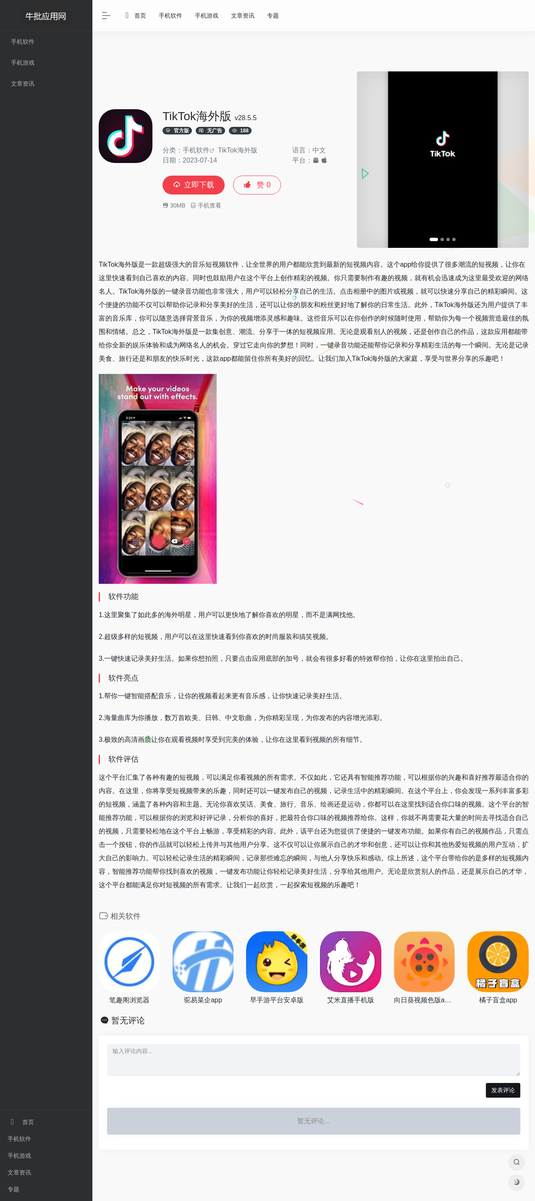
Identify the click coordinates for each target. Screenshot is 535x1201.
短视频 (356, 264)
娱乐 (139, 345)
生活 (326, 291)
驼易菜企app (203, 1000)
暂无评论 (128, 1020)
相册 (360, 291)
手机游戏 (19, 1155)
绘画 (327, 804)
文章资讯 (19, 1172)
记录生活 (347, 790)
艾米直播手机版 (350, 1000)
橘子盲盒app (498, 1000)
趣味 (293, 318)
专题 (13, 1189)
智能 (137, 695)
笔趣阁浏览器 (129, 1000)
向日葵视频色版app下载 (424, 1000)
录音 (185, 291)
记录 (192, 304)
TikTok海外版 (237, 150)
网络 (522, 277)
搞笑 (305, 636)
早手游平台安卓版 (277, 1000)
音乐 (198, 264)
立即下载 (193, 185)
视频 (219, 264)
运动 (354, 804)
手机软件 (19, 1138)
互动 (508, 844)
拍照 (211, 658)
